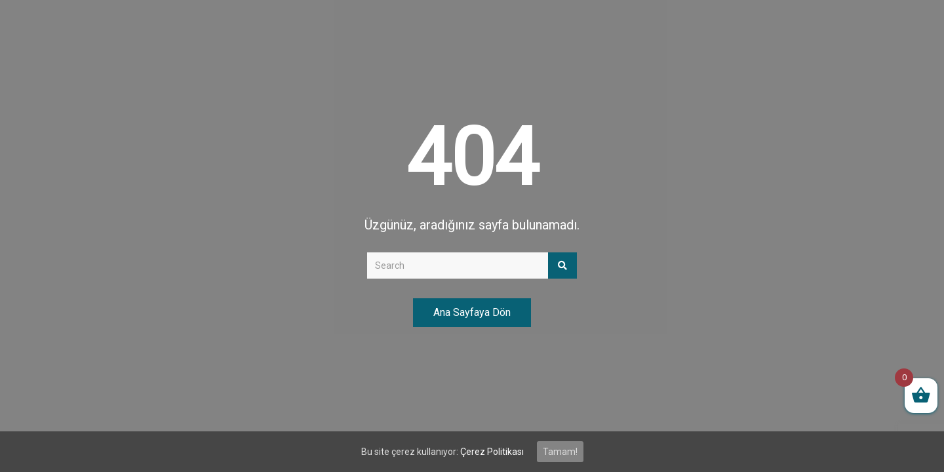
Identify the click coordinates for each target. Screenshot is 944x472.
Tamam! (560, 451)
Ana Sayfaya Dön (472, 312)
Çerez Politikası (492, 451)
